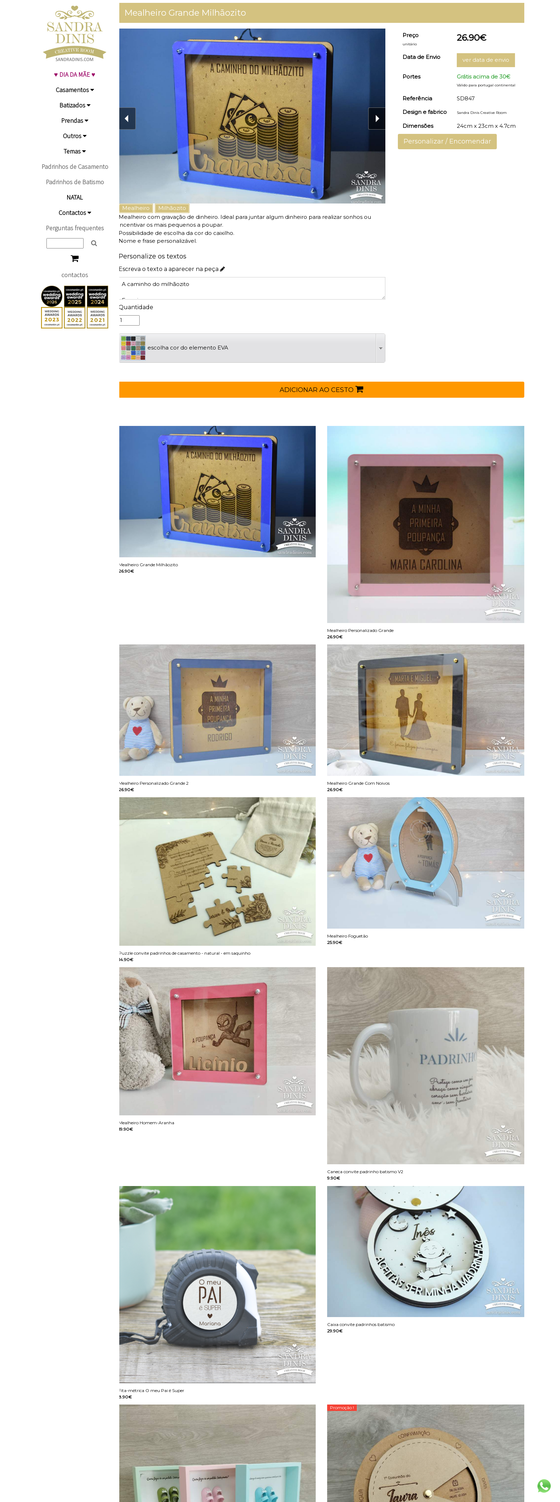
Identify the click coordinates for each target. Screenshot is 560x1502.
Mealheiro (142, 208)
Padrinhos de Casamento (74, 166)
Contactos (75, 213)
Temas (75, 151)
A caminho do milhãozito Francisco (256, 288)
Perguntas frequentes (75, 228)
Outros (74, 136)
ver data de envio (487, 59)
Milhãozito (178, 208)
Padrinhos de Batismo (75, 182)
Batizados (74, 105)
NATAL (74, 197)
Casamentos (75, 90)
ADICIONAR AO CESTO (324, 389)
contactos (74, 275)
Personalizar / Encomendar (449, 141)
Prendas (74, 120)
